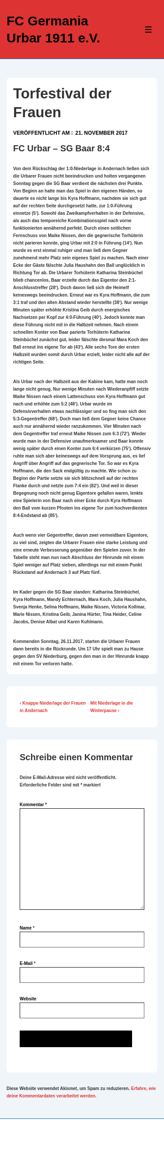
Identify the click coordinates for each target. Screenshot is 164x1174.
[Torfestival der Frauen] (101, 133)
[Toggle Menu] (148, 29)
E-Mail (26, 963)
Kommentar (33, 804)
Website (28, 998)
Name (25, 928)
